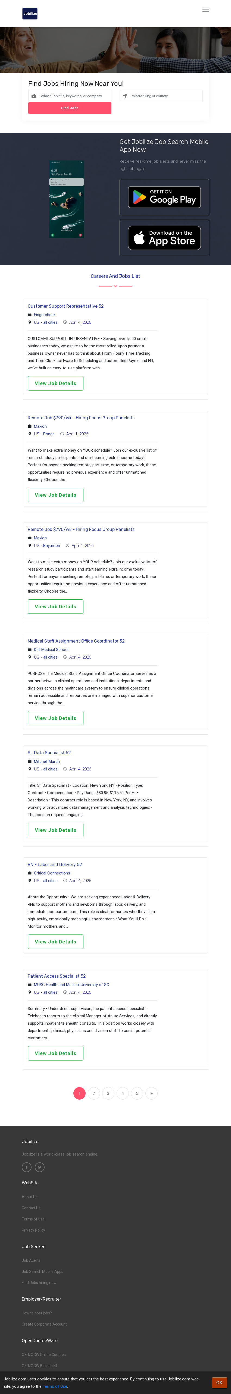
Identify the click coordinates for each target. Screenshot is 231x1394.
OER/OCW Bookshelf (39, 1366)
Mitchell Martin (47, 761)
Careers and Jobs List (115, 276)
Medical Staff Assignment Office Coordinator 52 (76, 641)
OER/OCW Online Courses (44, 1354)
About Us (30, 1197)
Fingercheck (44, 314)
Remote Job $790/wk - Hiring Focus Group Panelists (81, 417)
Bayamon (51, 545)
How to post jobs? (37, 1313)
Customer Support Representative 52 (66, 306)
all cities (50, 322)
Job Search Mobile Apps (42, 1271)
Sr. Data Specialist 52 (49, 752)
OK (219, 1382)
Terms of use (33, 1219)
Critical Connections (52, 873)
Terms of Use (55, 1386)
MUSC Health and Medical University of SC (71, 984)
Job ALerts (31, 1260)
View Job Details (55, 383)
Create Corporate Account (44, 1324)
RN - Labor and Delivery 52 (55, 864)
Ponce (49, 434)
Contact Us (31, 1208)
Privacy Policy (33, 1230)
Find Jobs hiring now (39, 1282)
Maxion (40, 426)
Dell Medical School (51, 649)
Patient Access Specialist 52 (57, 976)
